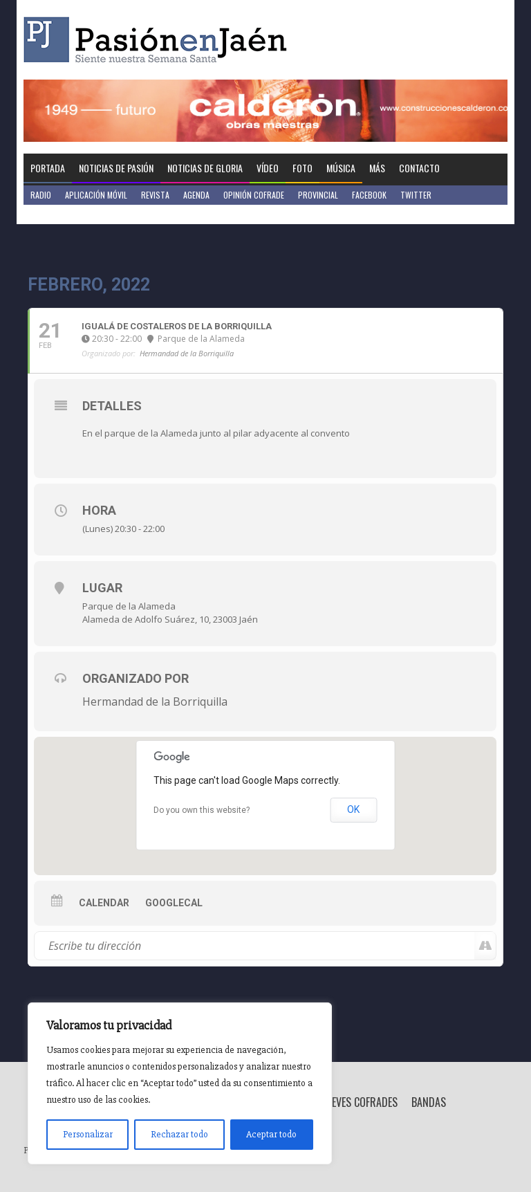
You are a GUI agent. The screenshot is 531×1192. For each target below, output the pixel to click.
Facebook (369, 195)
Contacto (419, 168)
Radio (40, 195)
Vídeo (268, 168)
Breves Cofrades (359, 1102)
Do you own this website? (201, 810)
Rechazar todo (179, 1134)
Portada (47, 168)
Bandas (428, 1102)
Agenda (196, 195)
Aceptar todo (271, 1134)
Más (377, 168)
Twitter (415, 195)
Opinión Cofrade (253, 195)
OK (353, 809)
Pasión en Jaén (159, 40)
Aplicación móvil (96, 195)
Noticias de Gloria (205, 168)
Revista (155, 195)
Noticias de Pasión (116, 168)
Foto (302, 168)
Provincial (318, 195)
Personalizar (88, 1134)
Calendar (104, 902)
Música (340, 168)
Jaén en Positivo (60, 214)
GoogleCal (174, 902)
